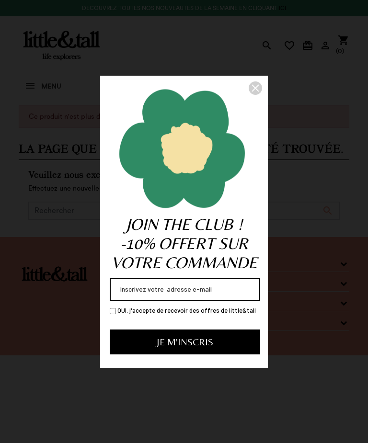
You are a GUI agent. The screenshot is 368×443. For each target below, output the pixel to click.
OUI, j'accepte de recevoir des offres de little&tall (183, 310)
